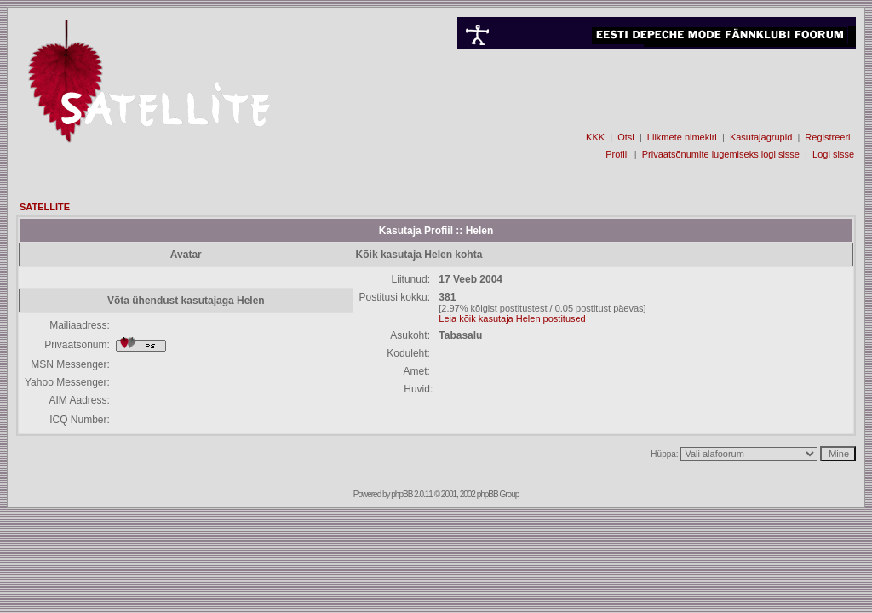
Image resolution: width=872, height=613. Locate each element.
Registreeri (827, 137)
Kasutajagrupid (761, 137)
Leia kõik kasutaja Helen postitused (512, 318)
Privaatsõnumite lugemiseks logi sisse (721, 154)
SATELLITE (45, 207)
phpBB (401, 494)
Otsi (625, 137)
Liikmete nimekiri (682, 137)
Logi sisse (833, 154)
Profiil (617, 154)
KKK (595, 137)
